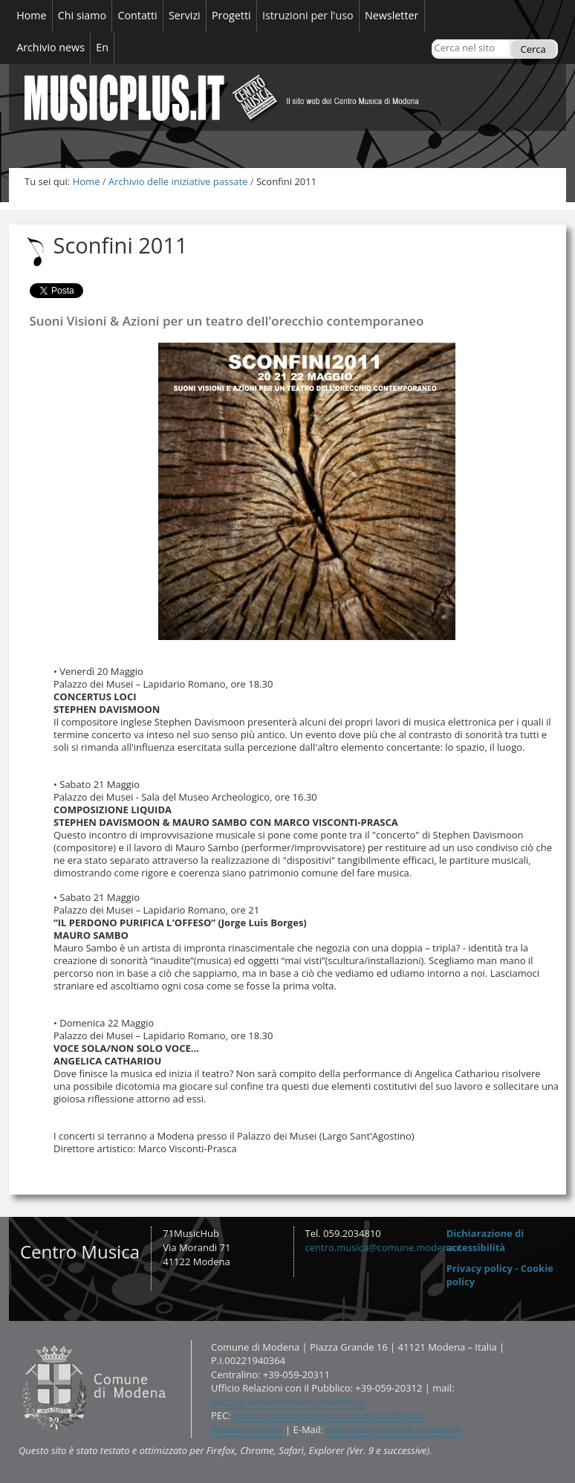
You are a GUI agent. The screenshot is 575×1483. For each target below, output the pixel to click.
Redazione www (247, 1429)
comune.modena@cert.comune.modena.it (328, 1415)
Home (86, 181)
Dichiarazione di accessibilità (485, 1240)
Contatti (18, 1339)
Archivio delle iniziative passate (177, 181)
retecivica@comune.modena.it (393, 1429)
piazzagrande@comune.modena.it (288, 1402)
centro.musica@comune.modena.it (384, 1247)
